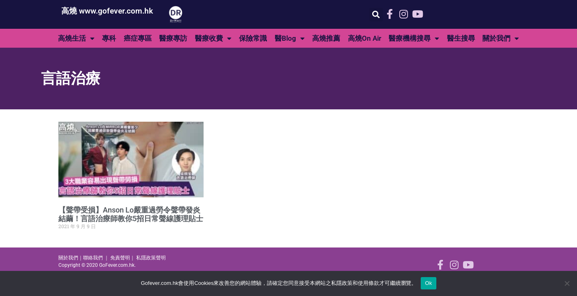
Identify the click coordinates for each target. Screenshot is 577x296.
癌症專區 (138, 38)
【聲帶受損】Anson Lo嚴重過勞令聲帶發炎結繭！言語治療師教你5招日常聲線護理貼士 (130, 214)
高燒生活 (76, 38)
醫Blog (290, 38)
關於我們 (500, 38)
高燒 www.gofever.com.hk (107, 11)
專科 (109, 38)
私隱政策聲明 (151, 258)
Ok (428, 283)
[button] (376, 14)
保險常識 (253, 38)
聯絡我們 (93, 258)
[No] (567, 283)
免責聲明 (120, 258)
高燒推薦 (326, 38)
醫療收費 (213, 38)
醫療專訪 (173, 38)
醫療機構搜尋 (414, 38)
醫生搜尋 (461, 38)
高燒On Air (364, 38)
